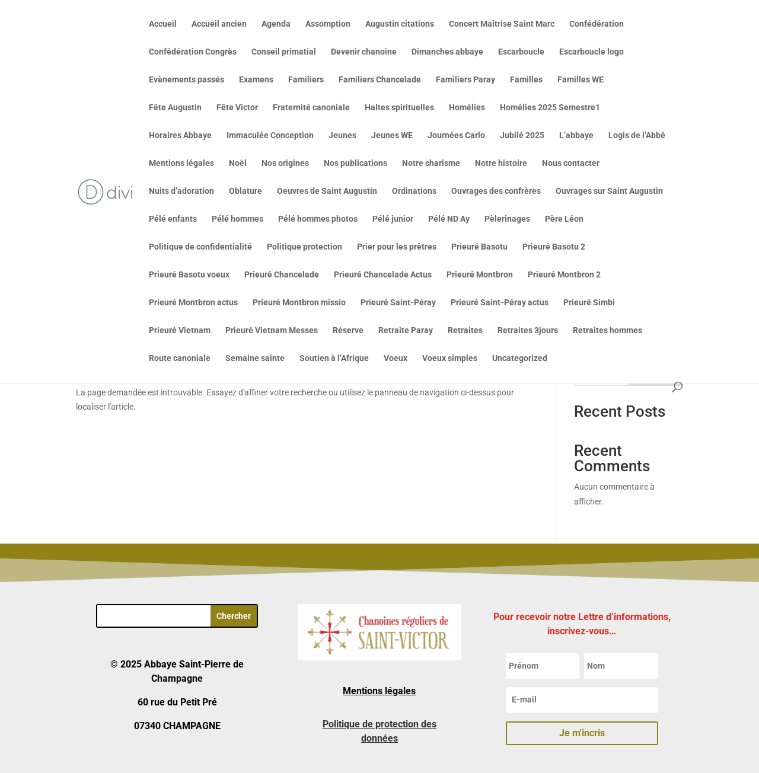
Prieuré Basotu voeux (189, 274)
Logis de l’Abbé (636, 135)
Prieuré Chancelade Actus (383, 274)
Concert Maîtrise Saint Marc (501, 24)
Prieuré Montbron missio (299, 302)
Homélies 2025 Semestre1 (550, 107)
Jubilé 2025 (522, 135)
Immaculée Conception (270, 135)
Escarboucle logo (591, 51)
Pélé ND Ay (449, 219)
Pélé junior (392, 219)
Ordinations (414, 191)
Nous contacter (570, 163)
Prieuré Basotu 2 (553, 246)
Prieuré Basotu (479, 246)
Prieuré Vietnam (180, 330)
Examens (256, 79)
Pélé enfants (173, 219)
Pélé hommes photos (318, 219)
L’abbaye (576, 135)
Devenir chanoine (364, 51)
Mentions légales (181, 163)
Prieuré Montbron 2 (564, 274)
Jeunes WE (392, 135)
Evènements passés (186, 79)
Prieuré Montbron (480, 274)
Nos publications (355, 163)
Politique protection (304, 246)
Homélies (467, 107)
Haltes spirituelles (399, 107)
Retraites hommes (607, 330)
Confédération (596, 24)
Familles (526, 79)
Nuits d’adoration (181, 191)
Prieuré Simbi (589, 302)
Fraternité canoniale (311, 107)
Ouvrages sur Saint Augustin (609, 191)
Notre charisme (431, 163)
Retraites (465, 330)
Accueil (163, 24)
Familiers (306, 79)
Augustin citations (399, 24)
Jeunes (342, 135)
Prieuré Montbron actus (193, 302)
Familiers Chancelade (380, 79)
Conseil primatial (283, 51)
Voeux (395, 358)
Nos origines (285, 163)
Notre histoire (501, 163)
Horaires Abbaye (180, 135)
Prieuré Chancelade (281, 274)
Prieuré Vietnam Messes (271, 330)
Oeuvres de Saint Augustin (327, 191)
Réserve (348, 330)
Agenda (276, 24)
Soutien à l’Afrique (334, 358)
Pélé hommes (237, 219)
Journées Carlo (456, 135)
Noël (238, 163)
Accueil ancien (219, 24)
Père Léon (564, 219)
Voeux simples (449, 358)
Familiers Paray (465, 79)
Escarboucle (521, 51)
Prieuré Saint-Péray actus (499, 302)
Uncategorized (519, 358)
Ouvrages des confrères (496, 191)
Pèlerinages (507, 219)
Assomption (327, 24)
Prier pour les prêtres (396, 246)
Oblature (245, 191)
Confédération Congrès (193, 51)
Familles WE (580, 79)
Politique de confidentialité (200, 246)
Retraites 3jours (528, 330)
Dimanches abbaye (447, 51)
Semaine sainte (255, 358)
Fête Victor (237, 107)
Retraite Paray (405, 330)
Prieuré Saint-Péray (398, 302)
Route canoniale (180, 358)
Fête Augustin (175, 107)
